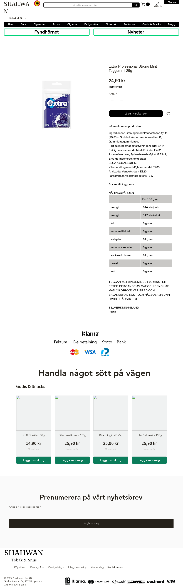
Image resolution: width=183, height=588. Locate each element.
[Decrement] (111, 100)
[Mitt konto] (157, 4)
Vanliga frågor (56, 567)
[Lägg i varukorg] (33, 460)
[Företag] (171, 2)
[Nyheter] (136, 32)
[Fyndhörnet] (47, 32)
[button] (146, 4)
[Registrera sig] (91, 523)
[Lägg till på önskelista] (168, 113)
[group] (91, 429)
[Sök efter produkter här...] (85, 5)
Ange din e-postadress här (24, 506)
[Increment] (122, 100)
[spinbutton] (117, 100)
